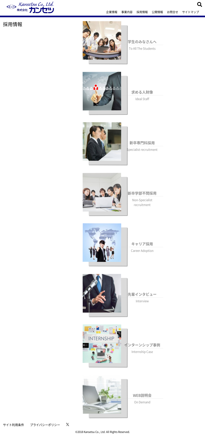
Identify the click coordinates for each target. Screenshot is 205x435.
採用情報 (142, 12)
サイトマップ (190, 12)
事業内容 (127, 12)
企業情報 (111, 12)
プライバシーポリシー (45, 425)
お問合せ (172, 12)
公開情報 (157, 12)
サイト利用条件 (13, 425)
